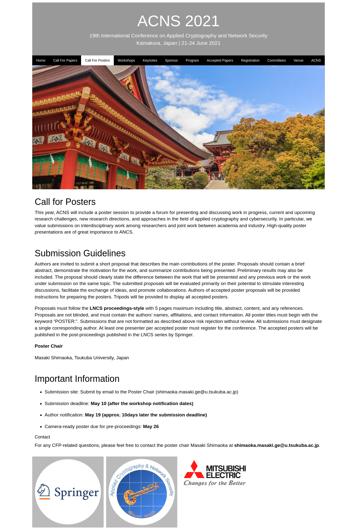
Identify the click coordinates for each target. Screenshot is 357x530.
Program (192, 60)
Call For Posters (97, 60)
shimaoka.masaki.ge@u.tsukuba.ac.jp (197, 391)
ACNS (316, 60)
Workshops (126, 60)
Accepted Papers (220, 60)
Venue (298, 60)
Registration (250, 60)
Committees (276, 60)
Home (40, 60)
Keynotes (150, 60)
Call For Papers (65, 60)
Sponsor (171, 60)
